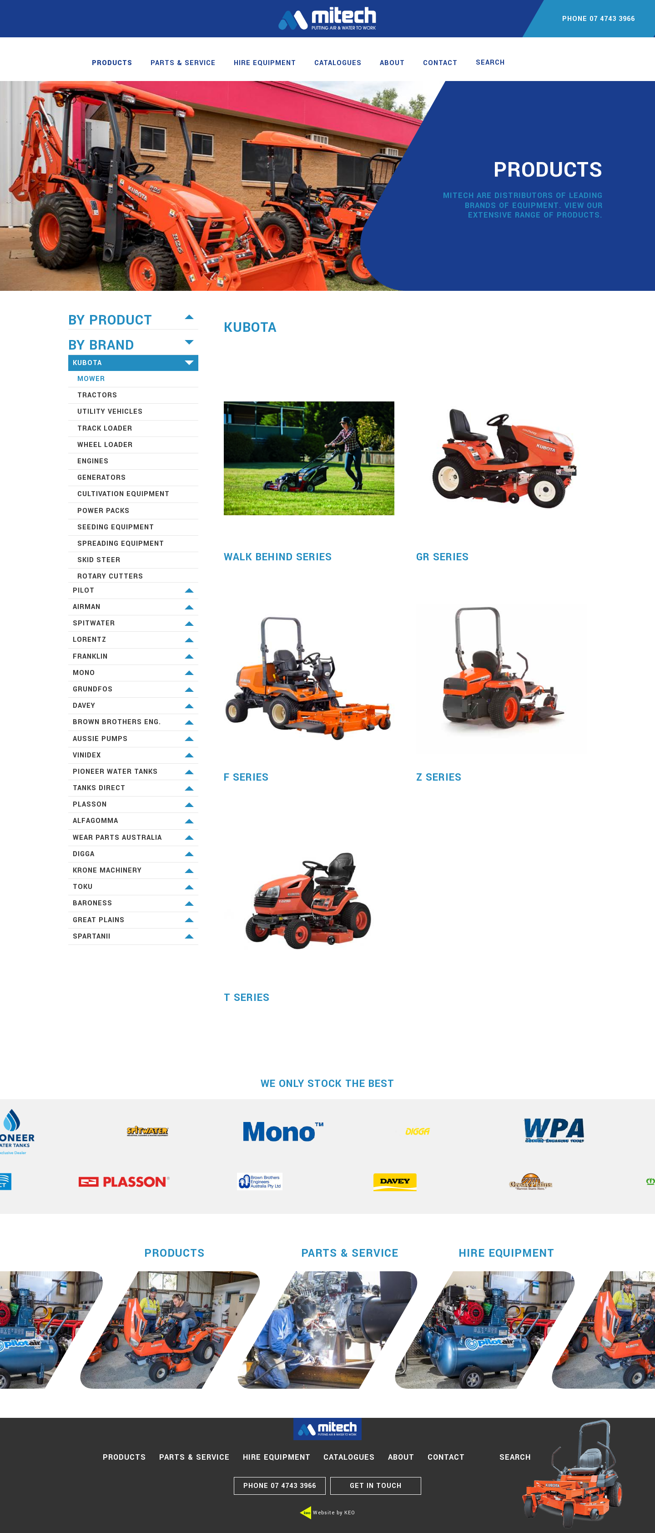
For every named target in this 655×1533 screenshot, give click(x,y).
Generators (101, 477)
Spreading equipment (120, 543)
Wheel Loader (105, 445)
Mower (91, 379)
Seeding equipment (115, 527)
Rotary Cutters (110, 576)
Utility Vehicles (110, 411)
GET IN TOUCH (376, 1486)
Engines (93, 461)
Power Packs (103, 511)
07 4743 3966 (279, 1486)
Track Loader (104, 428)
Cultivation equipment (123, 494)
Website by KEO (327, 1512)
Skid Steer (99, 560)
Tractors (97, 395)
